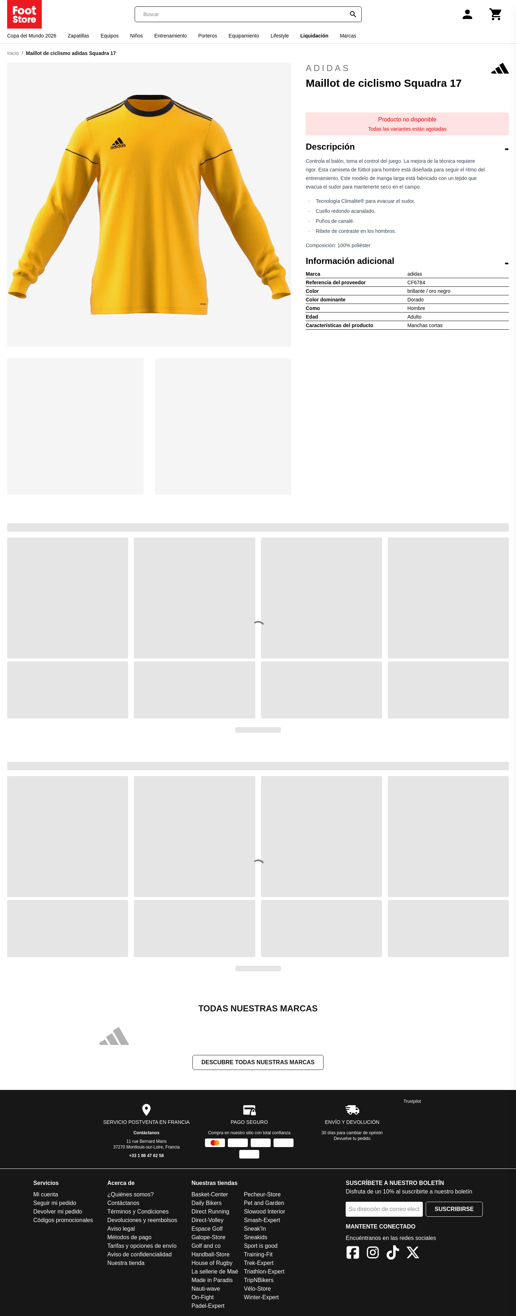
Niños (136, 36)
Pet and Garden (264, 1203)
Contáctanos (147, 1132)
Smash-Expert (262, 1220)
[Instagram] (373, 1253)
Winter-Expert (261, 1297)
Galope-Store (208, 1237)
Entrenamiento (170, 36)
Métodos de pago (129, 1237)
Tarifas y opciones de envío (142, 1246)
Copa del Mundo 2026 (31, 36)
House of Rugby (211, 1263)
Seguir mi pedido (54, 1203)
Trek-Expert (259, 1263)
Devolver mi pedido (57, 1212)
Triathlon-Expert (264, 1272)
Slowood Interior (264, 1212)
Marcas (348, 36)
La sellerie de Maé (214, 1272)
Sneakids (255, 1237)
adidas (407, 68)
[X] (413, 1253)
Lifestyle (280, 36)
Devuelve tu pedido (352, 1138)
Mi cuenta (45, 1194)
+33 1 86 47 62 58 (146, 1155)
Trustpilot (412, 1101)
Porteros (207, 36)
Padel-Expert (208, 1306)
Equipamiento (244, 36)
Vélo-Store (257, 1289)
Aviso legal (121, 1229)
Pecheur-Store (262, 1194)
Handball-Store (210, 1254)
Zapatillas (78, 36)
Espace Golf (206, 1229)
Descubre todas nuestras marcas (258, 1062)
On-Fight (202, 1297)
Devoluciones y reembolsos (142, 1220)
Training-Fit (258, 1254)
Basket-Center (209, 1194)
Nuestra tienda (126, 1263)
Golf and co (206, 1246)
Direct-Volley (207, 1220)
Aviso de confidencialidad (139, 1254)
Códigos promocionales (63, 1220)
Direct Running (210, 1212)
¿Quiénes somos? (130, 1194)
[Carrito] (496, 14)
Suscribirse (454, 1209)
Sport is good (260, 1246)
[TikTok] (393, 1253)
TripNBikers (259, 1280)
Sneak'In (255, 1229)
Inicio (13, 53)
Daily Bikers (206, 1203)
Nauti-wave (205, 1289)
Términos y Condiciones (138, 1212)
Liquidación (314, 36)
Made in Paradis (212, 1280)
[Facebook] (353, 1253)
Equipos (110, 36)
